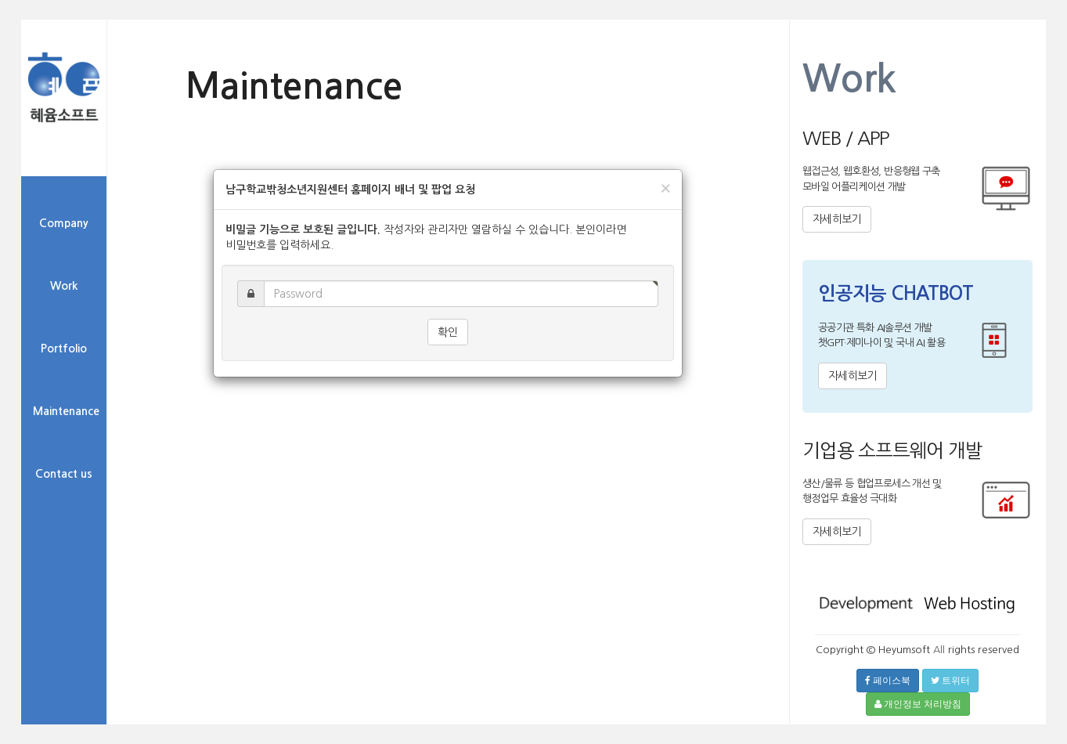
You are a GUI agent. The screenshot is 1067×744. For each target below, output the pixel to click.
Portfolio (64, 348)
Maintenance (66, 411)
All (939, 650)
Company (63, 223)
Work (64, 285)
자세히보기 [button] (837, 219)
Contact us (63, 473)
